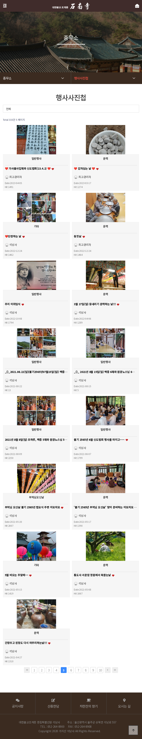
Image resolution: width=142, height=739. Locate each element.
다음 (108, 670)
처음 (27, 670)
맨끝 (115, 670)
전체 (8, 109)
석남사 (11, 244)
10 (100, 670)
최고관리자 (13, 177)
